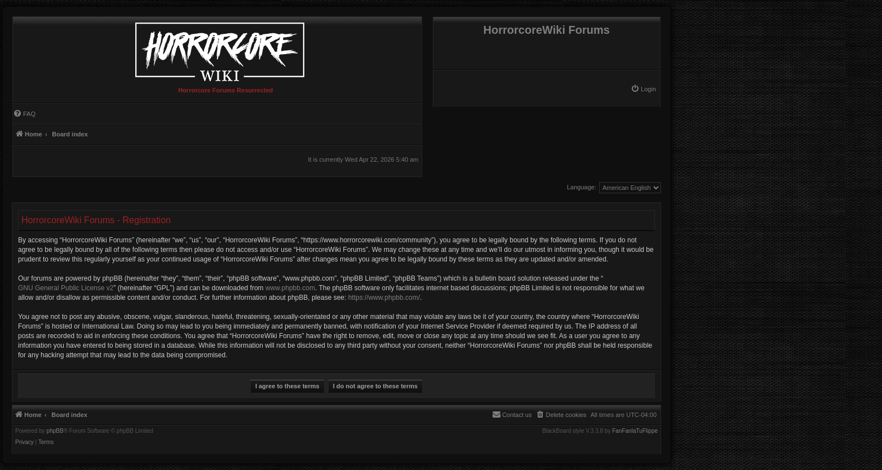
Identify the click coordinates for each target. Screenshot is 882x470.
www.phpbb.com (290, 288)
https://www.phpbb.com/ (384, 297)
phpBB (55, 431)
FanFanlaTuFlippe (635, 431)
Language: (581, 187)
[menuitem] (643, 89)
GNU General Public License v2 (65, 288)
